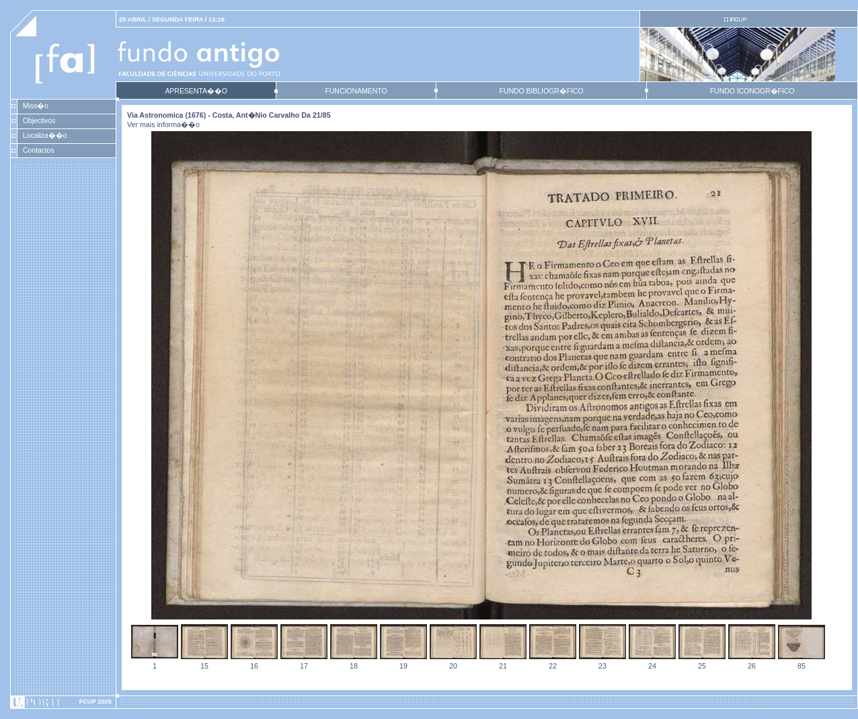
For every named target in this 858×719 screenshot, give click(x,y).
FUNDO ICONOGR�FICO (752, 91)
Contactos (38, 150)
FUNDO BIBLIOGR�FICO (541, 91)
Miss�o (35, 106)
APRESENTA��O (196, 91)
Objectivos (39, 120)
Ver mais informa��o (163, 124)
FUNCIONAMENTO (356, 91)
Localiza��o (45, 135)
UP (738, 19)
